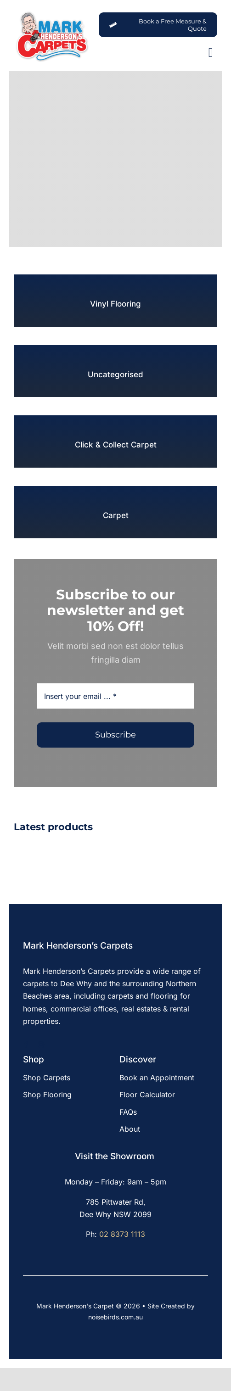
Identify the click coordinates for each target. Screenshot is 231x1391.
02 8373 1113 (122, 1234)
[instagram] (41, 1045)
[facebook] (26, 1045)
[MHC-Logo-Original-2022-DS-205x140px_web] (52, 13)
